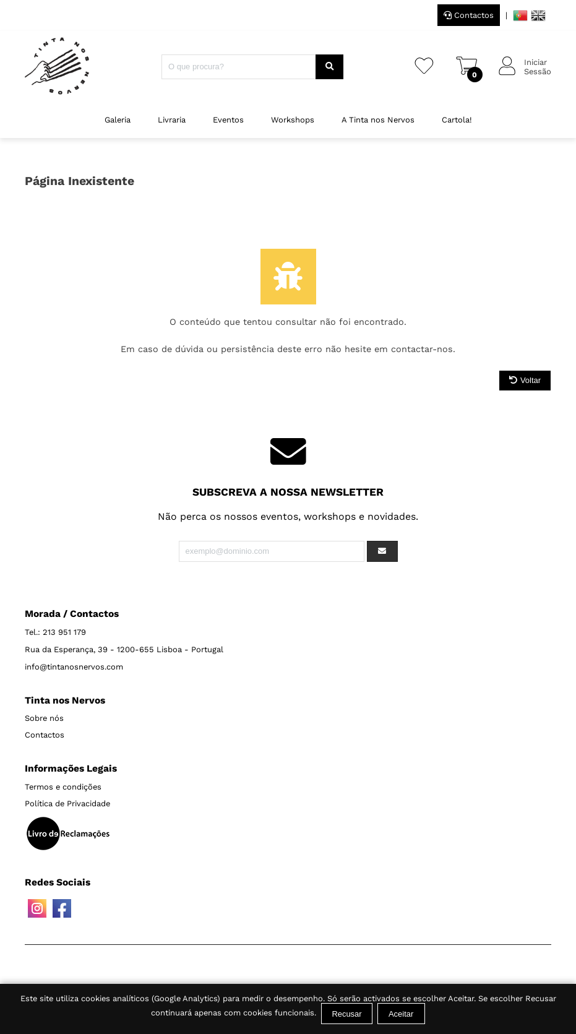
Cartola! (457, 119)
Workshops (292, 119)
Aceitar (401, 1014)
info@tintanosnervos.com (74, 666)
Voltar (525, 380)
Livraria (172, 119)
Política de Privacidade (67, 803)
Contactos (469, 15)
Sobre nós (44, 718)
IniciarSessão (537, 67)
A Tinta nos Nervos (378, 119)
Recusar (346, 1014)
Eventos (228, 119)
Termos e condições (63, 786)
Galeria (118, 119)
